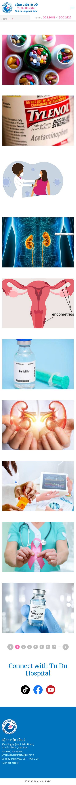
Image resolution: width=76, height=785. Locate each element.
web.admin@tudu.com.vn (21, 754)
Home (4, 19)
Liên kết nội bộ (10, 762)
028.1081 (49, 17)
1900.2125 (64, 17)
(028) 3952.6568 (14, 751)
